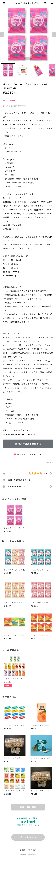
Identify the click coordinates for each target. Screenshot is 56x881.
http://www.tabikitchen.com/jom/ (19, 434)
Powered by (28, 854)
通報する (49, 463)
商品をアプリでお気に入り (28, 454)
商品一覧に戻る (28, 807)
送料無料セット (28, 837)
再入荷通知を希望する (28, 443)
